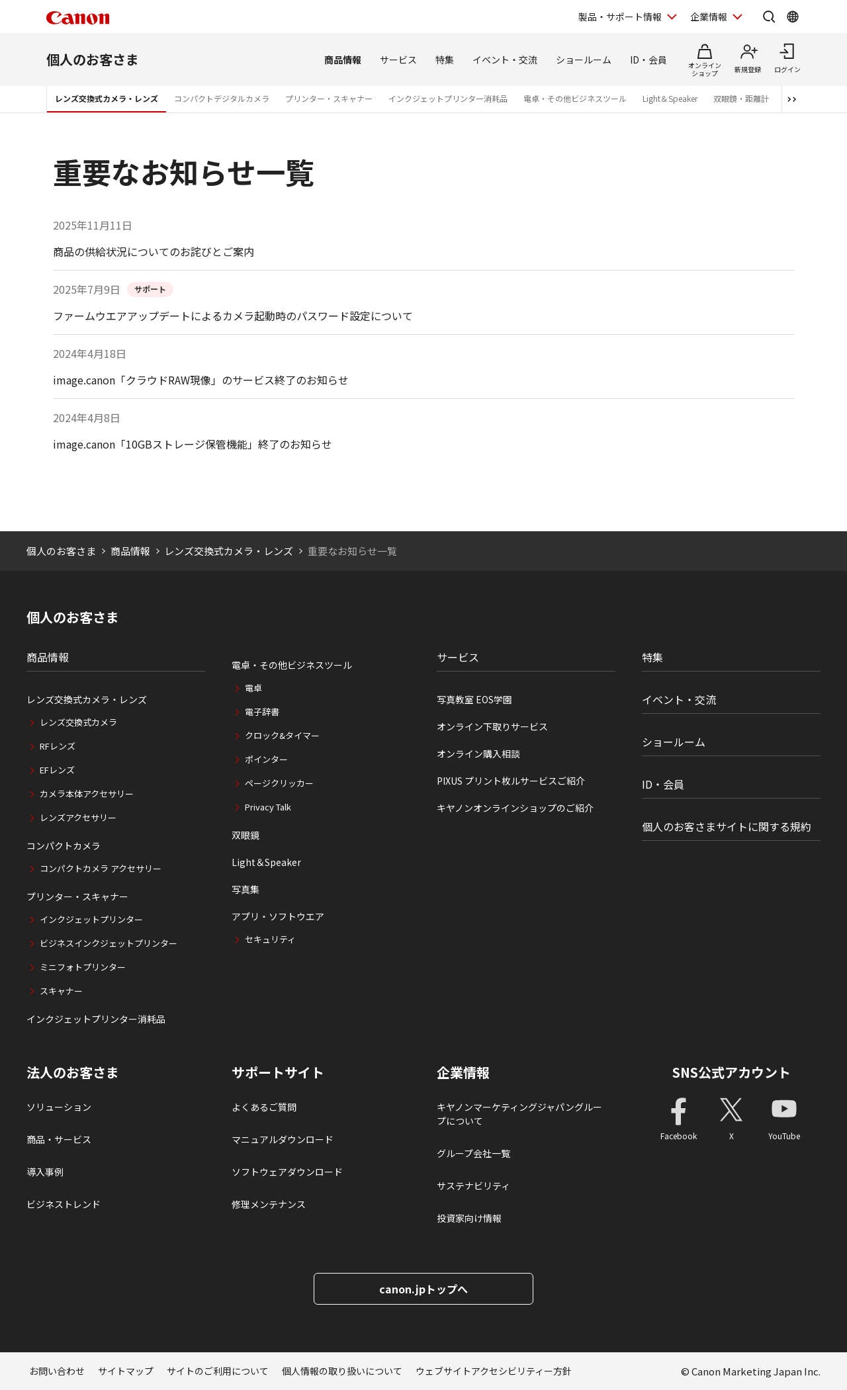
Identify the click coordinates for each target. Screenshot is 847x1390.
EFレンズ (57, 769)
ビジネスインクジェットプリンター (108, 943)
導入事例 (45, 1171)
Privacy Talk (268, 807)
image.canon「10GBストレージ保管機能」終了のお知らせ (192, 444)
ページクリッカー (279, 783)
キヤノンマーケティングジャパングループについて (519, 1113)
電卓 (253, 687)
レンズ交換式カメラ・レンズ (106, 98)
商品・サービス (58, 1139)
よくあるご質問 (264, 1106)
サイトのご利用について (218, 1370)
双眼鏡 (245, 835)
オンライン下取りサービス (492, 726)
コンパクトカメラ (63, 845)
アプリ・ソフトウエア (278, 916)
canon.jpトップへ (423, 1289)
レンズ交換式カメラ (78, 722)
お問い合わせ (57, 1370)
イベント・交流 (504, 59)
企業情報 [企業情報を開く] (708, 16)
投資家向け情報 (469, 1218)
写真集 (245, 889)
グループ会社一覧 (473, 1153)
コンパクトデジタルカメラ (221, 98)
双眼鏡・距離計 (741, 98)
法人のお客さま (72, 1072)
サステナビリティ (473, 1185)
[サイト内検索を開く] (769, 16)
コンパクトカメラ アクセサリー (100, 868)
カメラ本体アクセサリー (87, 793)
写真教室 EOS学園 (474, 699)
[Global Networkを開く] (793, 16)
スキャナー (61, 990)
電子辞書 (262, 711)
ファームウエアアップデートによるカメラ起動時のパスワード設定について (233, 316)
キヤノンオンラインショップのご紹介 (515, 807)
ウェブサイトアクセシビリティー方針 (494, 1370)
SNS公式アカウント (731, 1072)
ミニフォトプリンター (83, 967)
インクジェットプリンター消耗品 (448, 98)
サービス (398, 59)
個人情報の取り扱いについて (342, 1370)
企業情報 (463, 1072)
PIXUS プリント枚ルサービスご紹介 (511, 780)
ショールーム (583, 59)
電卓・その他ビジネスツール (575, 98)
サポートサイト (278, 1072)
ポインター (266, 759)
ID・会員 (648, 59)
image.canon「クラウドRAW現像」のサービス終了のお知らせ (201, 380)
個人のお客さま (92, 59)
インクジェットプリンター (91, 919)
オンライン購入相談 (478, 753)
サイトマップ (126, 1370)
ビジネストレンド (63, 1204)
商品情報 (342, 59)
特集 (444, 59)
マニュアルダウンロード (283, 1139)
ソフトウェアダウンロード (287, 1171)
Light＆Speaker (670, 98)
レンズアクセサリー (78, 817)
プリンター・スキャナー (329, 98)
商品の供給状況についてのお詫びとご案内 (153, 251)
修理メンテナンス (269, 1204)
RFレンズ (57, 746)
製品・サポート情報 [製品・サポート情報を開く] (620, 16)
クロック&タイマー (282, 735)
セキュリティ (270, 939)
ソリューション (58, 1106)
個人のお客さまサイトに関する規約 (726, 826)
